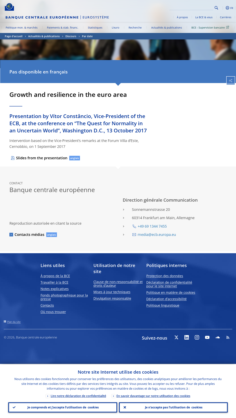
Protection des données (164, 276)
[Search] (194, 7)
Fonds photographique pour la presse (64, 297)
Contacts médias (29, 234)
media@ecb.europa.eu (157, 234)
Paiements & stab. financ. (62, 27)
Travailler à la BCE (54, 282)
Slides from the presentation (41, 157)
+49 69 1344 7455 (152, 226)
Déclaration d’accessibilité (166, 299)
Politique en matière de (170, 292)
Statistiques (95, 27)
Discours (70, 36)
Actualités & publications (166, 27)
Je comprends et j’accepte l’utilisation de (62, 407)
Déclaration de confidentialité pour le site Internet (169, 284)
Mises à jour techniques (111, 292)
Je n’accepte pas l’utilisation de (173, 407)
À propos (182, 17)
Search (216, 8)
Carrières (225, 17)
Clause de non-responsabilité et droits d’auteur (118, 284)
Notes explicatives (55, 289)
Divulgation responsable (112, 298)
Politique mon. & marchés (22, 27)
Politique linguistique (162, 305)
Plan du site (14, 322)
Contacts (47, 305)
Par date (87, 36)
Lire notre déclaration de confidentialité (78, 395)
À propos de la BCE (55, 276)
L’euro (115, 27)
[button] (222, 8)
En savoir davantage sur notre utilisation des (153, 395)
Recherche (135, 27)
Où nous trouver (53, 312)
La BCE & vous (204, 17)
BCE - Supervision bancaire (210, 27)
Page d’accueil (13, 36)
